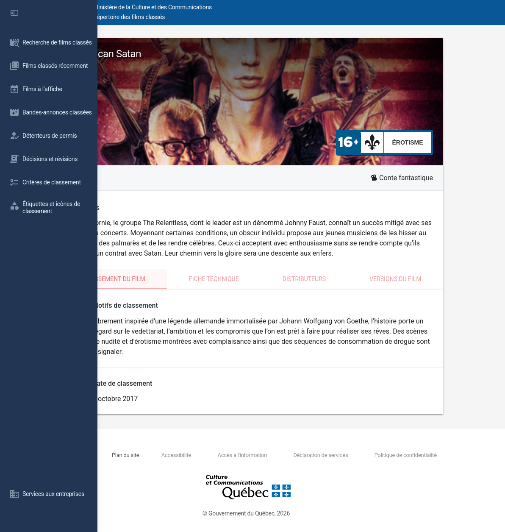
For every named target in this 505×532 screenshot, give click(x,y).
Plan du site (197, 455)
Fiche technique (264, 279)
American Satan (159, 54)
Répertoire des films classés (226, 17)
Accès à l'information (283, 455)
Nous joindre (166, 455)
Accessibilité (232, 455)
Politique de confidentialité (415, 455)
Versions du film (441, 279)
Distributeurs (352, 279)
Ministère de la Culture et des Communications (250, 7)
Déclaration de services (346, 455)
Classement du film (166, 279)
